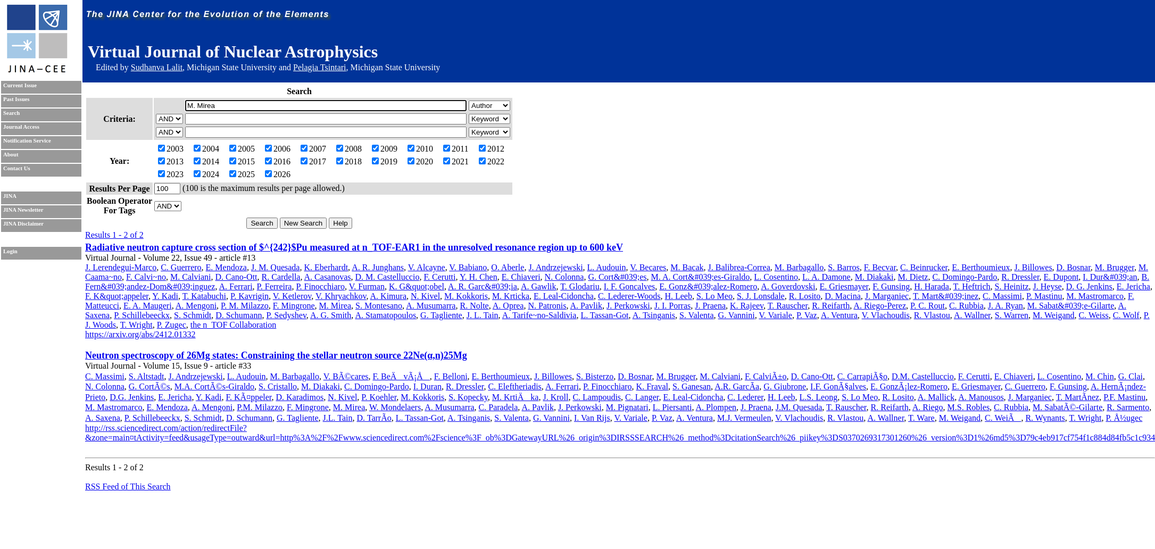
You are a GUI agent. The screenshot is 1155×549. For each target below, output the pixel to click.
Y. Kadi (165, 296)
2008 (349, 148)
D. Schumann (238, 315)
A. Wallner (972, 315)
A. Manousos (980, 397)
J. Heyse (1047, 286)
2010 (420, 148)
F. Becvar (880, 267)
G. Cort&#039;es (617, 276)
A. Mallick (936, 397)
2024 (206, 174)
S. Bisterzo (594, 376)
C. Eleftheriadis (514, 386)
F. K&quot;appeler (116, 296)
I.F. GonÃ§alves (838, 386)
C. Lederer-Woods (629, 296)
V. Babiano (468, 267)
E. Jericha (1133, 286)
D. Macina (843, 296)
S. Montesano (378, 305)
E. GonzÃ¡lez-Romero (909, 386)
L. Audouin (606, 267)
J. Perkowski (628, 305)
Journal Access (21, 127)
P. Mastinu (1044, 296)
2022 (491, 161)
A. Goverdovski (788, 286)
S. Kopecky (468, 397)
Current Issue (20, 85)
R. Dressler (1020, 276)
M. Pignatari (627, 407)
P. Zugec (171, 324)
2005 (242, 148)
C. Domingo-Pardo (964, 276)
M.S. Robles (969, 407)
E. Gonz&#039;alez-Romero (708, 286)
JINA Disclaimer (23, 224)
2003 (171, 148)
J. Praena (710, 305)
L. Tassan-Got (604, 315)
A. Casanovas (327, 276)
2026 (277, 174)
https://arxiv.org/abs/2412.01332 (140, 334)
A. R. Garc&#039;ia (482, 286)
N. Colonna (564, 276)
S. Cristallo (278, 386)
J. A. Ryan (1005, 305)
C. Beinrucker (924, 267)
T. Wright (136, 324)
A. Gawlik (538, 286)
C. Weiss (1094, 315)
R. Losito (805, 296)
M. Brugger (1114, 267)
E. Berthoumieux (981, 267)
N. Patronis (547, 305)
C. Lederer (745, 397)
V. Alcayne (426, 267)
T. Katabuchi (204, 296)
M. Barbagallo (799, 267)
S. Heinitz (1012, 286)
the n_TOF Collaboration (233, 324)
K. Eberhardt (326, 267)
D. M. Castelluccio (387, 276)
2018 (349, 161)
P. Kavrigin (249, 296)
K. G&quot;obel (416, 286)
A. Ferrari (236, 286)
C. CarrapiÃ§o (862, 376)
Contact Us (16, 168)
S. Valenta (696, 315)
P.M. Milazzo (259, 407)
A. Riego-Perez (879, 305)
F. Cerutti (439, 276)
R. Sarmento (1128, 407)
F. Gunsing (891, 286)
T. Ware (921, 417)
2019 (384, 161)
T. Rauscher (788, 305)
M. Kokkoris (466, 296)
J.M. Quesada (799, 407)
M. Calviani (190, 276)
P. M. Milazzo (245, 305)
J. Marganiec (887, 296)
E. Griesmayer (844, 286)
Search (11, 113)
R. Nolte (474, 305)
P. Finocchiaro (320, 286)
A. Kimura (388, 296)
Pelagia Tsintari (319, 67)
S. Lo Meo (714, 296)
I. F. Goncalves (629, 286)
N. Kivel (425, 296)
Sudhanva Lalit (156, 67)
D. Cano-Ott (236, 276)
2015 (242, 161)
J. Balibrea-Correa (739, 267)
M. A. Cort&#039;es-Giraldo (700, 276)
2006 (277, 148)
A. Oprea (508, 305)
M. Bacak (686, 267)
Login (10, 251)
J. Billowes (1033, 267)
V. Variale (775, 315)
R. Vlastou (932, 315)
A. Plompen (716, 407)
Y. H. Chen (478, 276)
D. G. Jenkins (1089, 286)
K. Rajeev (746, 305)
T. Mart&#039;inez (945, 296)
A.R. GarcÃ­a (736, 386)
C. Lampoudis (596, 397)
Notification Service (27, 141)
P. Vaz (806, 315)
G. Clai (1130, 376)
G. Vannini (736, 315)
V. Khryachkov (341, 296)
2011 (455, 148)
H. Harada (931, 286)
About (10, 154)
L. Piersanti (672, 407)
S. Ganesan (691, 386)
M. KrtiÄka (515, 397)
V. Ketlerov (292, 296)
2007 (313, 148)
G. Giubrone (784, 386)
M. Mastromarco (1095, 296)
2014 (206, 161)
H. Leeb (678, 296)
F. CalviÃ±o (766, 376)
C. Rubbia (966, 305)
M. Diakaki (874, 276)
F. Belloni (451, 376)
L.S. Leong (819, 397)
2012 (491, 148)
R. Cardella (281, 276)
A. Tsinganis (654, 315)
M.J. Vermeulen (744, 417)
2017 (313, 161)
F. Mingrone (294, 305)
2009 (384, 148)
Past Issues (16, 99)
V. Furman (367, 286)
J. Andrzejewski (555, 267)
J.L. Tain (338, 417)
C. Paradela (498, 407)
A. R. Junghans (378, 267)
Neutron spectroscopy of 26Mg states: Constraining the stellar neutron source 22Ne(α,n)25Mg (276, 355)
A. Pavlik (586, 305)
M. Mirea (335, 305)
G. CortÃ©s (149, 386)
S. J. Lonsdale (761, 296)
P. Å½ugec (1124, 417)
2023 (171, 174)
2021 (456, 161)
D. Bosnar (1074, 267)
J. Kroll (555, 397)
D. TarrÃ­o (373, 417)
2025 (242, 174)
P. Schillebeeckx (142, 315)
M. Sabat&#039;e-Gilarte (1071, 305)
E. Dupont (1061, 276)
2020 (420, 161)
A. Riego (927, 407)
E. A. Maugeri (147, 305)
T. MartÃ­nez (1077, 397)
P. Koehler (378, 397)
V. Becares (648, 267)
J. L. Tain (482, 315)
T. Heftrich (972, 286)
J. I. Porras (672, 305)
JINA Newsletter (23, 210)
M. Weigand (1053, 315)
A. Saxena (102, 417)
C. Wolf (1126, 315)
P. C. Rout (927, 305)
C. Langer (642, 397)
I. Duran (427, 386)
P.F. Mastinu (1124, 397)
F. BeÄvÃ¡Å (400, 376)
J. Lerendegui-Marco (120, 267)
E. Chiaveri (521, 276)
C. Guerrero (181, 267)
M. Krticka (510, 296)
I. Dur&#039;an (1110, 276)
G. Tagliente (441, 315)
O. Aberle (507, 267)
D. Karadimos (299, 397)
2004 (206, 148)
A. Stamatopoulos (385, 315)
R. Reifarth (831, 305)
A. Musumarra (430, 305)
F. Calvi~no (146, 276)
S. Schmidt (192, 315)
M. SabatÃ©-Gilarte (1067, 407)
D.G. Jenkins (132, 397)
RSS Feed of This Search (128, 486)
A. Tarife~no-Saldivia (539, 315)
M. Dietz (913, 276)
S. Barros (844, 267)
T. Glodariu (579, 286)
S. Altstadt (146, 376)
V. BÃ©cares (346, 376)
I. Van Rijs (592, 417)
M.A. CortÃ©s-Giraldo (214, 386)
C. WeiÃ (1003, 417)
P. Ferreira (274, 286)
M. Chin (1099, 376)
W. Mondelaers (395, 407)
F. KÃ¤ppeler (248, 397)
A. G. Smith (330, 315)
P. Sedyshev (286, 315)
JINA (9, 196)
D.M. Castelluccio (923, 376)
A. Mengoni (196, 305)
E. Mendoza (226, 267)
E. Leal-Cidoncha (564, 296)
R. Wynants (1045, 417)
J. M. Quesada (275, 267)
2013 (171, 161)
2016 (277, 161)
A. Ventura (839, 315)
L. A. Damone (826, 276)
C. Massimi (1002, 296)
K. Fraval (652, 386)
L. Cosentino (776, 276)
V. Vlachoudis (886, 315)
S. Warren (1011, 315)
